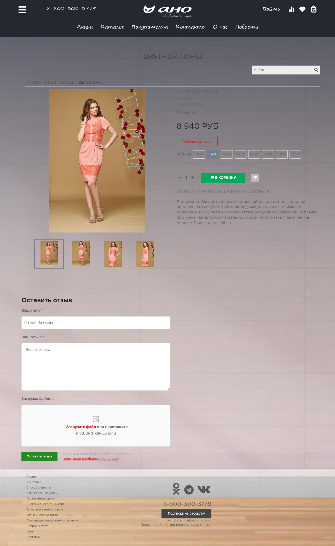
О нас (220, 26)
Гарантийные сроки (40, 498)
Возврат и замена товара (44, 509)
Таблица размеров (197, 141)
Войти (272, 9)
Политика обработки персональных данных (176, 525)
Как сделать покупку (41, 493)
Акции (85, 26)
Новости (246, 26)
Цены (30, 531)
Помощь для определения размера (52, 520)
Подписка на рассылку (186, 513)
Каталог (112, 26)
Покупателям (149, 26)
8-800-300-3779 (71, 8)
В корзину (223, 178)
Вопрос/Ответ (37, 526)
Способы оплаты (38, 487)
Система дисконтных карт (45, 504)
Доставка (33, 537)
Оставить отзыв (40, 456)
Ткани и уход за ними (42, 515)
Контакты (190, 26)
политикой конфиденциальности (91, 458)
